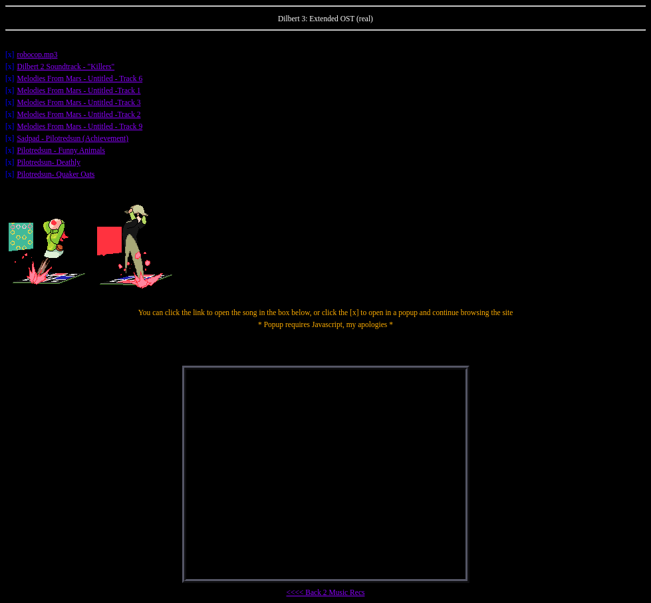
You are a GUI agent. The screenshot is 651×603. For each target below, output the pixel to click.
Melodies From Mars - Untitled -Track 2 (78, 114)
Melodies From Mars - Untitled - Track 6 (79, 78)
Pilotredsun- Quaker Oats (55, 174)
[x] (9, 55)
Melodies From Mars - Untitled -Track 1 (78, 90)
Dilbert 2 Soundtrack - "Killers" (65, 66)
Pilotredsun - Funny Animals (61, 150)
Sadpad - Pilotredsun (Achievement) (72, 138)
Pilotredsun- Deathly (48, 162)
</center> (325, 474)
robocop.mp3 (37, 55)
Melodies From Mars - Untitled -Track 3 (78, 102)
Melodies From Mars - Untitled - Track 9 (79, 126)
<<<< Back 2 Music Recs (326, 592)
